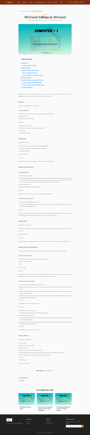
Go (82, 426)
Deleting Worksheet (26, 77)
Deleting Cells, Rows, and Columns (30, 70)
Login (68, 2)
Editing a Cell (24, 63)
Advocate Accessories (40, 2)
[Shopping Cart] (71, 2)
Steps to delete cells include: (30, 72)
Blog (31, 2)
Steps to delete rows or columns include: (33, 75)
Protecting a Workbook (27, 87)
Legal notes (25, 2)
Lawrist (9, 2)
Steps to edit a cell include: (29, 65)
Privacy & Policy (49, 423)
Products (28, 423)
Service (56, 2)
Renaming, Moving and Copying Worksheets (32, 80)
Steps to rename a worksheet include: (32, 82)
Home (18, 2)
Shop (61, 2)
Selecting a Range (26, 68)
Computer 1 (27, 11)
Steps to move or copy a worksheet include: (34, 85)
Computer (21, 380)
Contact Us (49, 2)
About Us (28, 421)
